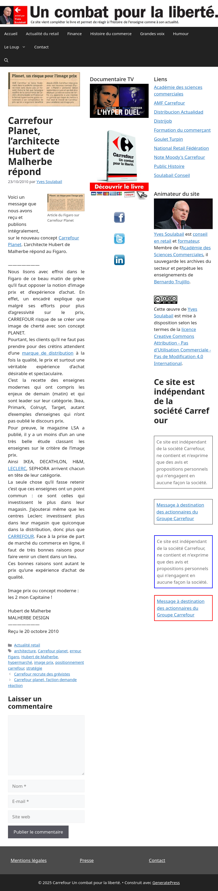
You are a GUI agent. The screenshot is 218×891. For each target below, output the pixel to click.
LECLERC (17, 468)
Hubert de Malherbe (39, 656)
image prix (43, 662)
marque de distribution (48, 353)
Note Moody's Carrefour (179, 157)
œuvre (173, 309)
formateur (188, 241)
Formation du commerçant (182, 130)
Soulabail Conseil (172, 175)
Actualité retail (27, 645)
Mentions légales (29, 860)
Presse (87, 860)
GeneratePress (166, 882)
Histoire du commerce (111, 33)
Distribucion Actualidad (178, 112)
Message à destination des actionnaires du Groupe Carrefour (180, 511)
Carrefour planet (53, 650)
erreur (75, 650)
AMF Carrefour (169, 103)
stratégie (34, 668)
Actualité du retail (42, 33)
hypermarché (20, 662)
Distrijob (163, 121)
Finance (74, 33)
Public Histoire (169, 166)
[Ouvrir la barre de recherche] (6, 60)
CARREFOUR (21, 536)
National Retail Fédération (181, 148)
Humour (181, 33)
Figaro (13, 656)
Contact (41, 46)
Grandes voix (152, 33)
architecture (25, 650)
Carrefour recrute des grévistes (42, 674)
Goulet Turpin (168, 139)
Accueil (10, 33)
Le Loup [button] (17, 46)
